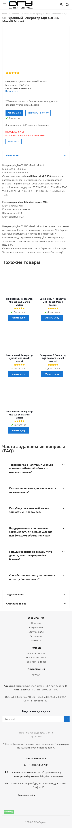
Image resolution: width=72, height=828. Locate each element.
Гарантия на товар (36, 661)
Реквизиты (36, 636)
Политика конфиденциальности (36, 732)
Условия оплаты (36, 653)
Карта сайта (36, 736)
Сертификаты (36, 631)
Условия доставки (36, 657)
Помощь (36, 647)
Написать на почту (38, 112)
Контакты (36, 640)
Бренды (36, 674)
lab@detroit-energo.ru (52, 776)
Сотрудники (36, 627)
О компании (36, 618)
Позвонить (13, 141)
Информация (36, 669)
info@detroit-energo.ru (53, 772)
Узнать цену (14, 112)
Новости (36, 623)
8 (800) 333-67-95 (38, 765)
